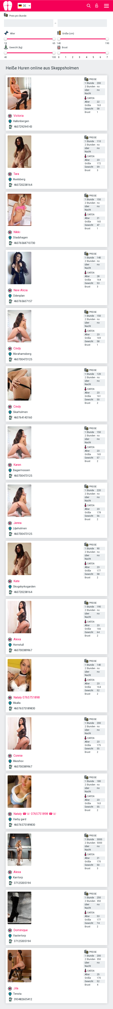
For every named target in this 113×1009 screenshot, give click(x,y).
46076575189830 (24, 708)
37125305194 (22, 883)
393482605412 (23, 999)
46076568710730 (24, 243)
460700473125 (23, 359)
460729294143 (23, 126)
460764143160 (23, 417)
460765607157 (23, 301)
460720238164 (23, 185)
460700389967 (23, 650)
